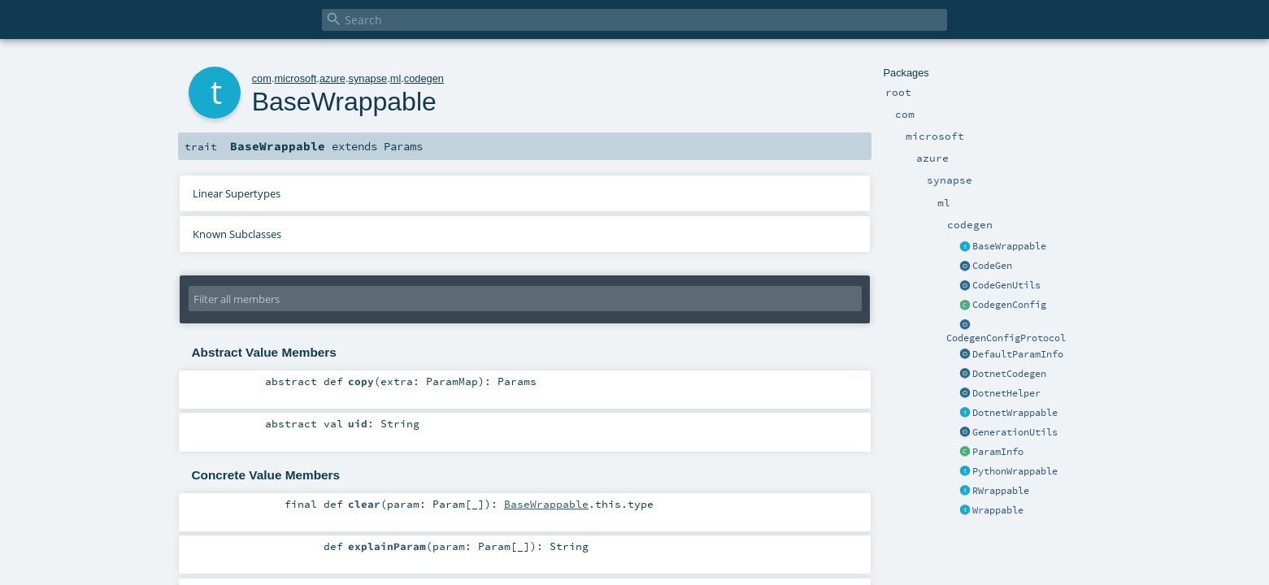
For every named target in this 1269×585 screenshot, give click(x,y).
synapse (367, 78)
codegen (424, 78)
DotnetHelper (1006, 393)
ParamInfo (997, 451)
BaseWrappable (1009, 246)
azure (332, 78)
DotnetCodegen (1009, 373)
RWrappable (1000, 490)
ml (396, 78)
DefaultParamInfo (1017, 354)
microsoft (295, 78)
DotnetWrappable (1015, 412)
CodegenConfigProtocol (1006, 338)
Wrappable (997, 510)
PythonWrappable (1015, 471)
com (262, 78)
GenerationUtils (1015, 432)
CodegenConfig (1009, 304)
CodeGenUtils (1006, 285)
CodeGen (992, 265)
